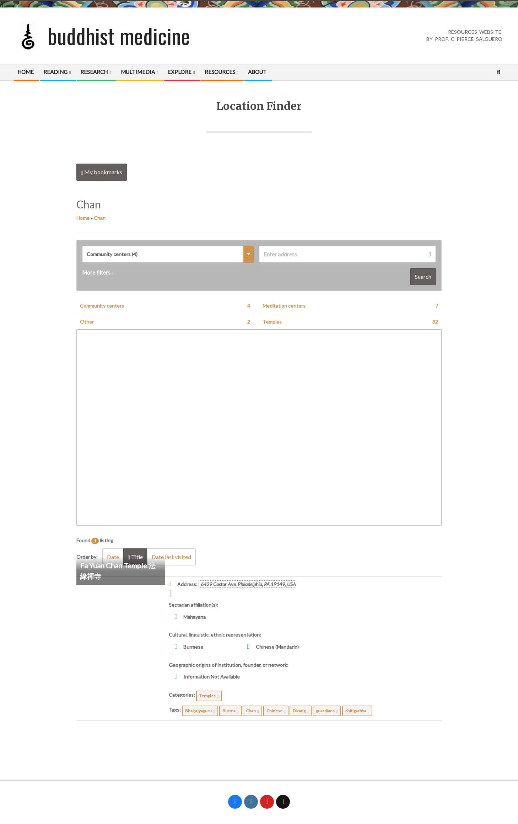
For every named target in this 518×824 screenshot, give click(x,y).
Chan (100, 218)
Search (423, 276)
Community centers (165, 306)
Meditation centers (350, 306)
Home (83, 218)
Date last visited (171, 556)
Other (165, 322)
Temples (350, 322)
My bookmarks (101, 172)
